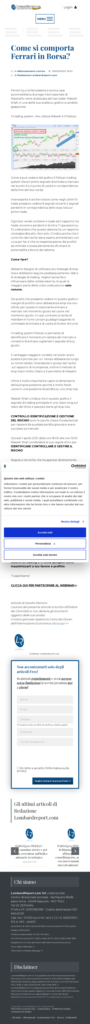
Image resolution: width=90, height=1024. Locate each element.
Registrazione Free (46, 1017)
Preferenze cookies (61, 1008)
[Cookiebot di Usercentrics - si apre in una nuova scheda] (71, 466)
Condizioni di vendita (21, 1011)
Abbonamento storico (31, 71)
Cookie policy (43, 1008)
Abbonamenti (29, 1017)
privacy (22, 771)
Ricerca (60, 1017)
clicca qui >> (60, 623)
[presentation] (43, 755)
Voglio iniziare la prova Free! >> (53, 781)
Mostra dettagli (70, 521)
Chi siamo (16, 1017)
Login (70, 7)
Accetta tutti (45, 532)
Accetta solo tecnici (45, 554)
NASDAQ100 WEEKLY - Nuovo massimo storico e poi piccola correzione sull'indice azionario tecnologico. (29, 851)
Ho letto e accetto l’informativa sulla (43, 770)
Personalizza (45, 543)
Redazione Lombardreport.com (37, 75)
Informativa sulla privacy (23, 1008)
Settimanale (71, 1017)
